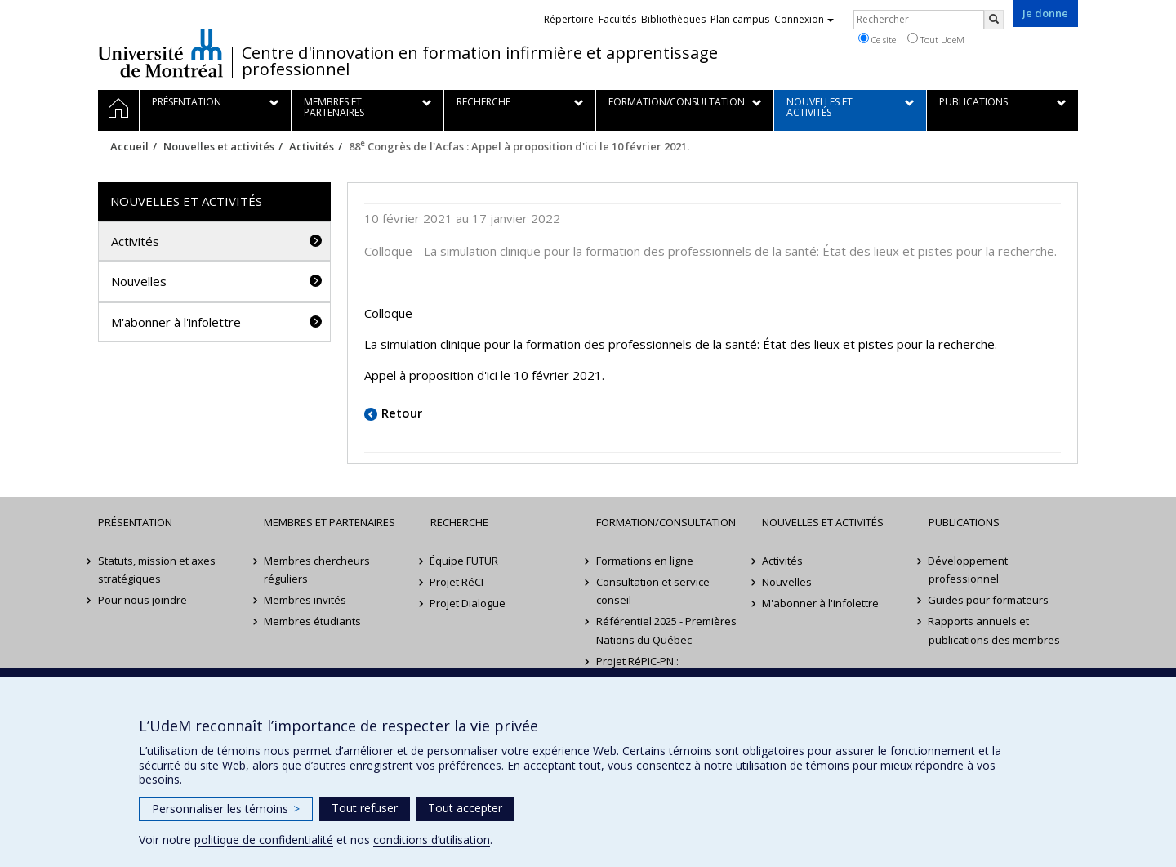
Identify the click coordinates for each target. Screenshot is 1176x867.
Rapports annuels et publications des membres (994, 630)
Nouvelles (139, 281)
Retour (401, 412)
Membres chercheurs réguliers (317, 569)
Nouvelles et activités (218, 146)
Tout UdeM (935, 39)
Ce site (877, 39)
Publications (964, 522)
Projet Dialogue (468, 603)
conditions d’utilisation (431, 839)
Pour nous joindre (142, 599)
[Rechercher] (994, 19)
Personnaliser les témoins (226, 808)
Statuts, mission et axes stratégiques (157, 569)
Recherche (459, 522)
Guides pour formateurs (989, 599)
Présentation (135, 522)
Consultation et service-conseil (654, 590)
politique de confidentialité (263, 839)
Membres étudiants (312, 621)
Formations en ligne (644, 560)
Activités (311, 146)
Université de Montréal (160, 53)
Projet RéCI (457, 581)
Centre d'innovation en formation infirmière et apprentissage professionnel (480, 61)
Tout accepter (465, 808)
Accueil (129, 146)
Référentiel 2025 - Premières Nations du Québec (666, 630)
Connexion (804, 19)
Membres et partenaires (329, 522)
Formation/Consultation (666, 522)
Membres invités (305, 599)
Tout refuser (365, 808)
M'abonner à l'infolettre (176, 322)
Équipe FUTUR (464, 560)
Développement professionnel (969, 569)
